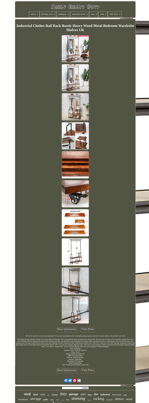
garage (73, 394)
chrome (55, 395)
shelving (78, 398)
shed (63, 400)
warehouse (23, 399)
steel (35, 394)
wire (67, 400)
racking (98, 399)
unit (83, 394)
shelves (119, 399)
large (52, 400)
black (57, 400)
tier (96, 394)
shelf (27, 394)
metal (129, 399)
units (125, 395)
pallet (45, 399)
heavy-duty (116, 395)
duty (63, 394)
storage (35, 399)
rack (42, 394)
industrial (105, 394)
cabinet (89, 400)
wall (48, 395)
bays (90, 394)
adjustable (109, 400)
